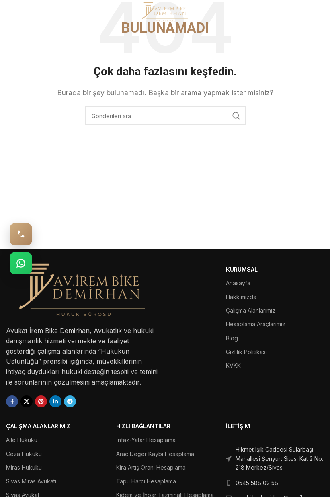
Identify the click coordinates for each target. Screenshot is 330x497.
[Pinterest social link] (41, 401)
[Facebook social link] (12, 401)
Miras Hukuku (24, 467)
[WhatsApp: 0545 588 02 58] (21, 263)
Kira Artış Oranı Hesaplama (151, 467)
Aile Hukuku (21, 439)
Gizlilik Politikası (246, 351)
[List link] (275, 458)
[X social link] (26, 401)
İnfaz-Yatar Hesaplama (146, 439)
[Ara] (165, 115)
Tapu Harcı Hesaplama (146, 481)
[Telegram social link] (70, 401)
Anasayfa (238, 283)
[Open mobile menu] (19, 12)
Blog (232, 338)
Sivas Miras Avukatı (31, 481)
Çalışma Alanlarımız (250, 310)
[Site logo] (165, 11)
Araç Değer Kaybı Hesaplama (155, 453)
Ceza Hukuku (24, 453)
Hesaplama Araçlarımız (255, 324)
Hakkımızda (241, 296)
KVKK (233, 365)
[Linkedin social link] (55, 401)
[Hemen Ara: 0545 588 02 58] (21, 234)
